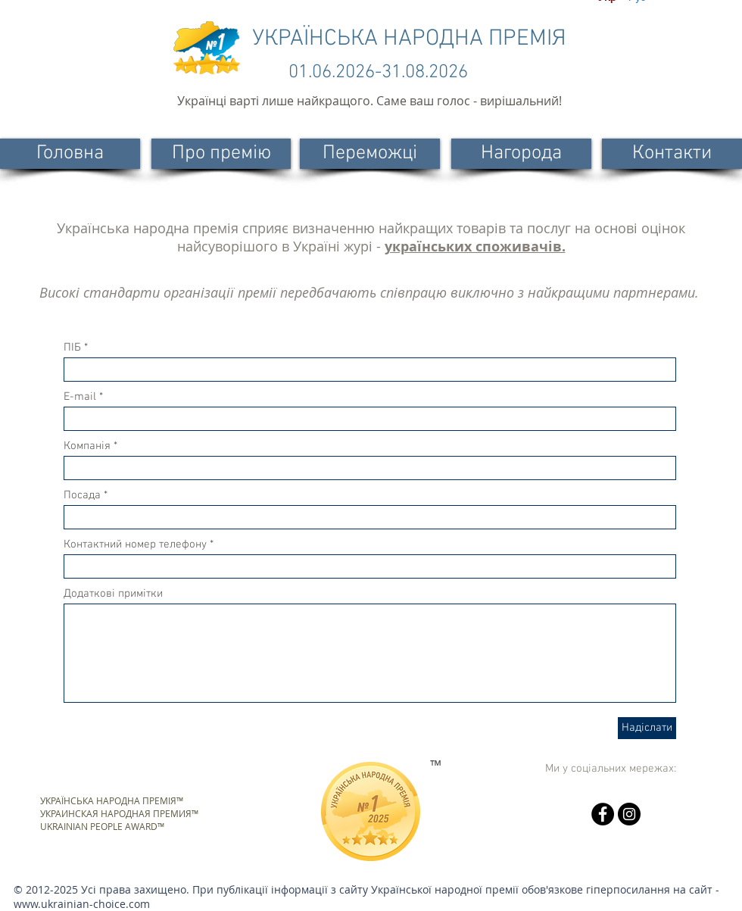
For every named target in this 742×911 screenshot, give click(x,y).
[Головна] (70, 154)
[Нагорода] (521, 154)
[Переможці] (370, 154)
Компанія (87, 446)
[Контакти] (672, 154)
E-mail (80, 397)
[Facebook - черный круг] (602, 814)
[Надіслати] (647, 728)
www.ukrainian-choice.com (82, 904)
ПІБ (72, 348)
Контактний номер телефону (135, 545)
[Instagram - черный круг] (629, 814)
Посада (82, 495)
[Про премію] (221, 154)
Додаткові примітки (113, 594)
